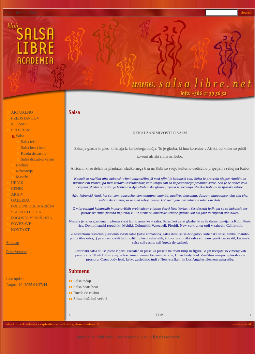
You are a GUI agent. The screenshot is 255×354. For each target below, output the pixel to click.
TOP (159, 315)
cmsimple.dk (242, 324)
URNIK (17, 182)
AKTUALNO (22, 112)
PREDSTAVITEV (25, 118)
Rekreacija (24, 171)
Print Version (16, 251)
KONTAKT (20, 229)
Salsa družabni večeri (37, 159)
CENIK (17, 188)
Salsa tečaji (29, 141)
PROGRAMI (22, 130)
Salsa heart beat (33, 147)
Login (10, 270)
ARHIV (17, 194)
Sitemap (12, 242)
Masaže (22, 177)
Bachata (22, 165)
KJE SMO (19, 124)
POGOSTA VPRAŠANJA (31, 218)
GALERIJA (20, 200)
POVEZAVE (21, 223)
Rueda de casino (34, 153)
